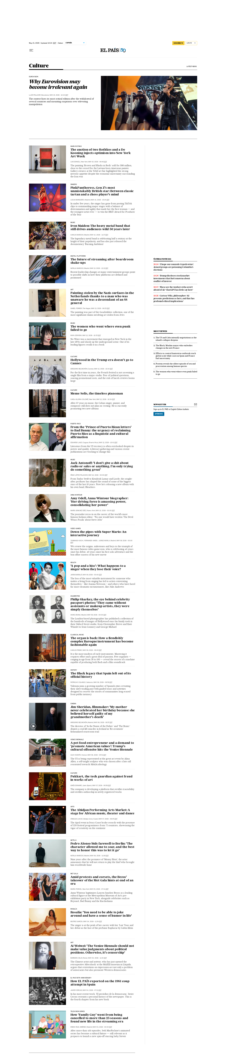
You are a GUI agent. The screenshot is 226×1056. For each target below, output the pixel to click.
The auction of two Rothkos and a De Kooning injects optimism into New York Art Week (100, 153)
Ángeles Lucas (76, 819)
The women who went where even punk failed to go (100, 328)
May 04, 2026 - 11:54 (92, 921)
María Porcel (76, 889)
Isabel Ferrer (76, 308)
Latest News (192, 66)
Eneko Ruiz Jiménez (78, 1027)
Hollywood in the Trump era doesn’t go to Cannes (101, 362)
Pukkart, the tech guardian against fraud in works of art (101, 778)
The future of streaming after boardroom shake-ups (102, 261)
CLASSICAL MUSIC (77, 635)
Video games (75, 528)
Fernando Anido (90, 541)
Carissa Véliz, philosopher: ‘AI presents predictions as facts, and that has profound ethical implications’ (174, 298)
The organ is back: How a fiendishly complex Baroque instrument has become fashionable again (102, 642)
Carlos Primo (76, 650)
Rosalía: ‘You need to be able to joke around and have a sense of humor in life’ (101, 914)
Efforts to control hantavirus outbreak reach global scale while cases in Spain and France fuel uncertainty (176, 355)
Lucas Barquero (77, 200)
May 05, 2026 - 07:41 (99, 889)
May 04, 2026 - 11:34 (97, 958)
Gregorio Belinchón (78, 369)
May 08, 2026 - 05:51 (97, 755)
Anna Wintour (76, 495)
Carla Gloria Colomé (79, 399)
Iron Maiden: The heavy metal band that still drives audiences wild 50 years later (100, 228)
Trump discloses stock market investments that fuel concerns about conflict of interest (171, 278)
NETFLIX (73, 840)
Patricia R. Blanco (77, 682)
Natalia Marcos (76, 268)
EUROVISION (33, 77)
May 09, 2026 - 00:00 (92, 575)
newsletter (159, 404)
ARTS (72, 807)
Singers (73, 184)
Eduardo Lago (76, 443)
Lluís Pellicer (34, 95)
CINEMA (73, 704)
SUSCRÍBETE (178, 43)
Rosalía (73, 909)
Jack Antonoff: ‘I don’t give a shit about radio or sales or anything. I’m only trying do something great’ (101, 466)
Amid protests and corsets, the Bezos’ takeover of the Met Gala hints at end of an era (101, 880)
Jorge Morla (104, 541)
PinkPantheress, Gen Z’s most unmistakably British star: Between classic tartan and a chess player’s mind (102, 191)
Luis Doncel (75, 162)
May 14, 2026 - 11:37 (99, 235)
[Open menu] (31, 50)
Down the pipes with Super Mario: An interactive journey (98, 534)
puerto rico (75, 424)
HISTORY (73, 670)
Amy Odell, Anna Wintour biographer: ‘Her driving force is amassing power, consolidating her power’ (99, 502)
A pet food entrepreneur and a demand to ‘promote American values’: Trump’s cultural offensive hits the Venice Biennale (102, 746)
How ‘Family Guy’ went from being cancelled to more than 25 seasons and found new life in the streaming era (99, 1018)
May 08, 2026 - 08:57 (103, 722)
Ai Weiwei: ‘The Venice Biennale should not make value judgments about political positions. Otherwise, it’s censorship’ (102, 949)
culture (73, 390)
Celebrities (75, 596)
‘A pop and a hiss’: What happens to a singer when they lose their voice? (98, 568)
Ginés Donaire (76, 785)
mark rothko (76, 146)
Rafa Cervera (76, 335)
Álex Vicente (75, 755)
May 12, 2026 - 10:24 (103, 369)
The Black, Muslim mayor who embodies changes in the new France (174, 346)
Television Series (77, 1011)
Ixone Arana (75, 615)
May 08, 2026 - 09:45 (92, 650)
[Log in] (191, 43)
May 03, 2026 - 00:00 (102, 1027)
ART (72, 290)
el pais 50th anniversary (80, 978)
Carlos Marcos (76, 235)
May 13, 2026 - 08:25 (100, 308)
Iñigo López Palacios (79, 475)
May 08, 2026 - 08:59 (103, 682)
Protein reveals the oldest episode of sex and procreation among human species (176, 365)
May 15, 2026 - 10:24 (59, 95)
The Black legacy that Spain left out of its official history (100, 675)
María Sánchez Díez (78, 511)
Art (72, 942)
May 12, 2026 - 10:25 (92, 335)
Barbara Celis (76, 958)
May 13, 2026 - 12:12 (99, 268)
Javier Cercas (76, 990)
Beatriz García (76, 921)
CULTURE (73, 357)
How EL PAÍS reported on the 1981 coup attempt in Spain (100, 983)
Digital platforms (78, 256)
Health (73, 562)
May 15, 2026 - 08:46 (97, 162)
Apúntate (159, 414)
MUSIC (72, 323)
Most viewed (160, 331)
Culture (39, 66)
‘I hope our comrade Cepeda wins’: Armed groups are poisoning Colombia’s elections (173, 267)
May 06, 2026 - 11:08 (99, 856)
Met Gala (74, 874)
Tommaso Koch (76, 541)
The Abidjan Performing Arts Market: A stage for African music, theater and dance (102, 812)
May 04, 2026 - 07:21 (92, 990)
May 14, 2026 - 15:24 (100, 200)
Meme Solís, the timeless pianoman (96, 393)
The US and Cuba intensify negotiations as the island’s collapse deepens (176, 338)
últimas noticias (162, 259)
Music (72, 222)
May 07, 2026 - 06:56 (101, 785)
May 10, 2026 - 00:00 (98, 475)
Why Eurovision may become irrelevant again (58, 84)
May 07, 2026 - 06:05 (108, 819)
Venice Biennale (77, 739)
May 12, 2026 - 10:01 (108, 443)
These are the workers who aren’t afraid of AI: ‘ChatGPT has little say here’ (173, 288)
